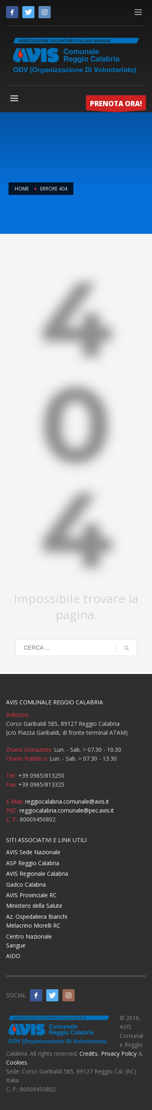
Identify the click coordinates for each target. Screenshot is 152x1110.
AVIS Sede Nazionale (33, 852)
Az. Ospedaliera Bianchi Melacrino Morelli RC (36, 921)
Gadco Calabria (26, 884)
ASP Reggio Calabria (32, 863)
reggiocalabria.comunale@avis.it (67, 801)
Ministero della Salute (34, 905)
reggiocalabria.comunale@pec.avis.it (66, 810)
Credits (88, 1053)
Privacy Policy (119, 1053)
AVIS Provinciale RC (31, 895)
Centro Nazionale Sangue (29, 940)
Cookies (16, 1062)
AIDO (13, 956)
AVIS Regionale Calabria (37, 873)
